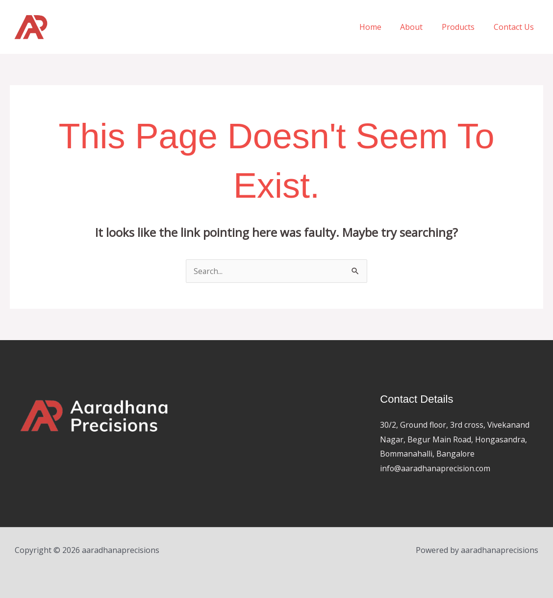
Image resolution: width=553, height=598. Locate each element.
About (419, 27)
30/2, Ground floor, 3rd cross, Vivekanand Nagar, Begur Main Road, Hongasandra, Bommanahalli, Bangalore (456, 439)
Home (382, 27)
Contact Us (515, 27)
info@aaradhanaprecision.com (436, 468)
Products (463, 27)
